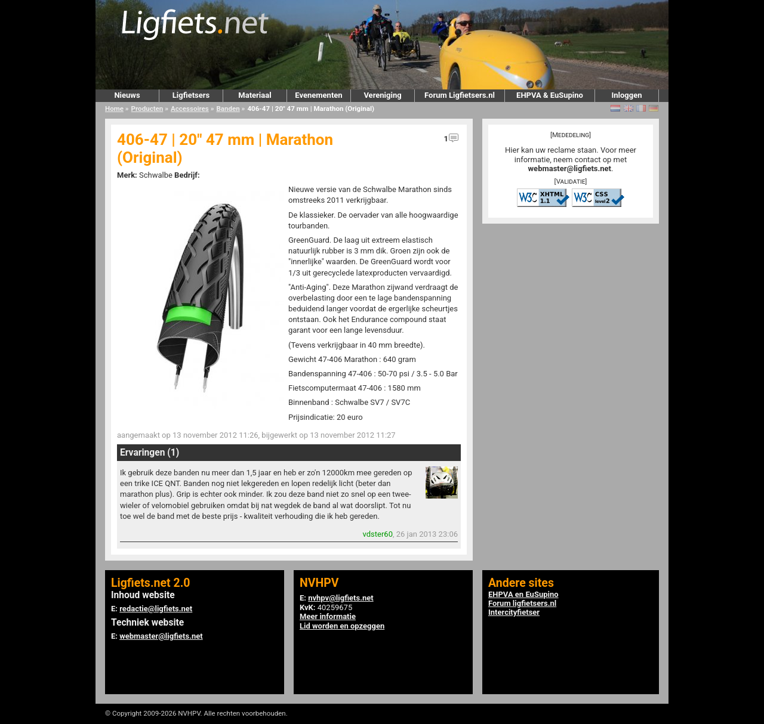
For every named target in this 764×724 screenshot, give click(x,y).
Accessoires (190, 108)
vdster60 (378, 534)
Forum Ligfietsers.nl (459, 95)
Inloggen (626, 95)
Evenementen (318, 95)
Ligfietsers (191, 95)
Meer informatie (328, 616)
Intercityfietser (514, 612)
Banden (227, 108)
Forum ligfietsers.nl (522, 603)
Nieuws (127, 95)
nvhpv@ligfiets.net (340, 597)
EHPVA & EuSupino (549, 95)
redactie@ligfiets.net (155, 608)
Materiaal (254, 95)
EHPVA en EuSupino (523, 594)
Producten (147, 108)
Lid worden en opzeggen (342, 625)
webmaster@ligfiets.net (569, 168)
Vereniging (382, 95)
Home (114, 108)
